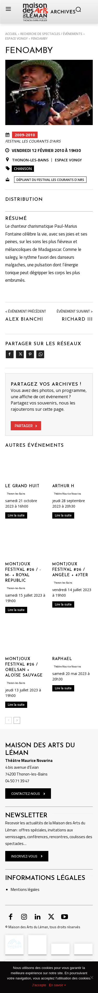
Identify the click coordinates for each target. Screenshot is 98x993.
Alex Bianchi (24, 319)
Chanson (23, 168)
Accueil (11, 34)
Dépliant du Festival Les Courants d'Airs (50, 180)
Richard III (77, 319)
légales (33, 889)
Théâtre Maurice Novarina (67, 493)
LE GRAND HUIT (22, 486)
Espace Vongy (16, 38)
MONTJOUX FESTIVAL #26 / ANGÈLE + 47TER (70, 569)
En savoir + (57, 985)
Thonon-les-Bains (30, 160)
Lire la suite (16, 515)
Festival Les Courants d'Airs (33, 141)
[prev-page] (8, 720)
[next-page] (17, 720)
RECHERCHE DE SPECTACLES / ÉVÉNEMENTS (51, 34)
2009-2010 (25, 135)
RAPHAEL (62, 659)
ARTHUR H (63, 486)
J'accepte (39, 985)
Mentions (19, 889)
